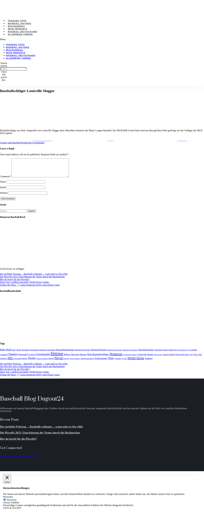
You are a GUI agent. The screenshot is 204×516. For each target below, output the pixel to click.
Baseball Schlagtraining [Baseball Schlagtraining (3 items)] (130, 353)
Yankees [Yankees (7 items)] (149, 362)
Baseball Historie (19, 23)
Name (3, 185)
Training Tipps (17, 20)
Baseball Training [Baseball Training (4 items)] (161, 353)
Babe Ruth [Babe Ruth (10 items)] (5, 353)
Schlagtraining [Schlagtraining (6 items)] (101, 362)
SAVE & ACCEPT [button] (12, 511)
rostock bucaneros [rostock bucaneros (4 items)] (87, 362)
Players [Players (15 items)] (59, 361)
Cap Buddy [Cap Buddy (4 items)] (193, 353)
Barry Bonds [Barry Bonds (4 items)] (16, 353)
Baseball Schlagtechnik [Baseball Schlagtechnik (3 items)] (114, 353)
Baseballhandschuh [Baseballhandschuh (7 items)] (65, 353)
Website (4, 196)
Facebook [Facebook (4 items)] (31, 358)
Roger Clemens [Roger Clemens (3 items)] (75, 362)
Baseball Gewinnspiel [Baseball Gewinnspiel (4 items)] (47, 353)
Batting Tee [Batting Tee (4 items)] (173, 353)
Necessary (12, 503)
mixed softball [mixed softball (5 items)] (168, 358)
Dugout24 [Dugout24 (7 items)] (23, 358)
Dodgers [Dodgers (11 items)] (13, 357)
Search (4, 66)
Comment (5, 180)
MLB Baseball (16, 26)
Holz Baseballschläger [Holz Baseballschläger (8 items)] (98, 358)
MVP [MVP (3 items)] (191, 358)
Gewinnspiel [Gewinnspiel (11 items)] (43, 357)
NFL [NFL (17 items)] (10, 361)
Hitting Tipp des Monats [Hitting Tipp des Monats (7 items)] (75, 358)
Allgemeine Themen (20, 34)
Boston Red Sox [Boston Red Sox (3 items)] (183, 353)
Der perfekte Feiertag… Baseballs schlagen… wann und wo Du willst (33, 277)
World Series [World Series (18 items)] (135, 361)
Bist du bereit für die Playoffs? (15, 283)
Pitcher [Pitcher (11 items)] (32, 361)
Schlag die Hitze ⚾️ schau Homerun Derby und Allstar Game (30, 288)
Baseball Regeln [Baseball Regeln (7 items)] (98, 353)
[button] (83, 39)
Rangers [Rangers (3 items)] (66, 362)
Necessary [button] (8, 500)
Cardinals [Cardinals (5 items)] (4, 358)
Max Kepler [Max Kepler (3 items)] (158, 358)
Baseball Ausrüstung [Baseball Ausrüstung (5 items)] (30, 353)
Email (3, 191)
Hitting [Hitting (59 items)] (57, 357)
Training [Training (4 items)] (118, 362)
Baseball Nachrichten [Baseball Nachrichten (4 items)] (82, 353)
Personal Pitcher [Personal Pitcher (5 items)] (20, 362)
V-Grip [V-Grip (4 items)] (124, 362)
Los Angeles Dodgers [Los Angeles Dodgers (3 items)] (130, 358)
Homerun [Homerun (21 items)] (116, 358)
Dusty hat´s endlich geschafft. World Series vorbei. (24, 285)
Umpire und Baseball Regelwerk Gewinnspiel (22, 142)
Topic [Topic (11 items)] (111, 361)
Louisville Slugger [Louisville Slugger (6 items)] (145, 358)
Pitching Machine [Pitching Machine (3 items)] (42, 362)
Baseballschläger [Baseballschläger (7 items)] (146, 353)
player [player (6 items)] (51, 362)
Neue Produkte (17, 29)
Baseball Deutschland (22, 31)
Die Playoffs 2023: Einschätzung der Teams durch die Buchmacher (32, 280)
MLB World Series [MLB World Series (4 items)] (182, 358)
